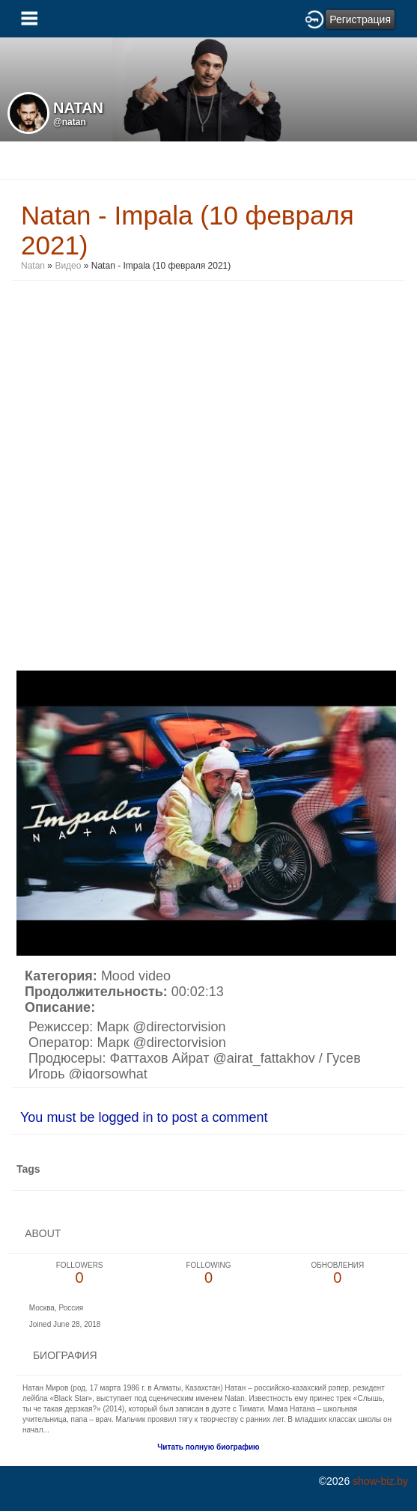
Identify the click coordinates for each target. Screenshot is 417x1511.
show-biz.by (380, 1481)
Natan (33, 265)
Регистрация (360, 19)
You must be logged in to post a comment (144, 1117)
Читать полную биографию (208, 1447)
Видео (68, 265)
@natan (69, 122)
